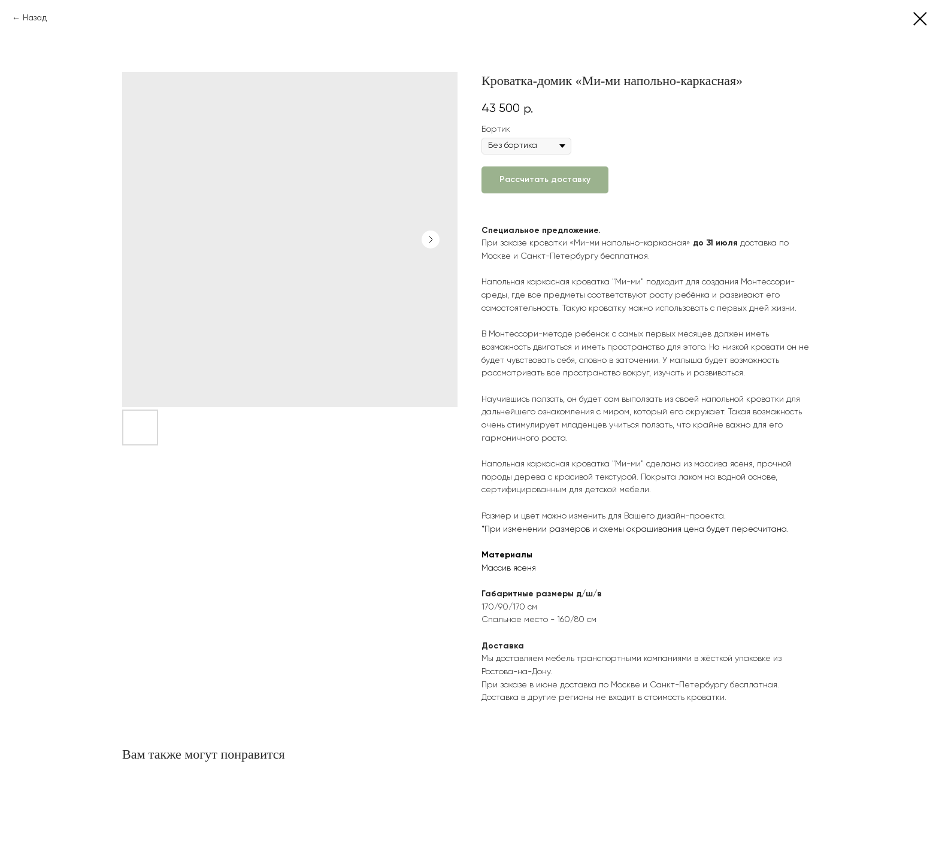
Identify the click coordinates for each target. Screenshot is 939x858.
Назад (35, 18)
